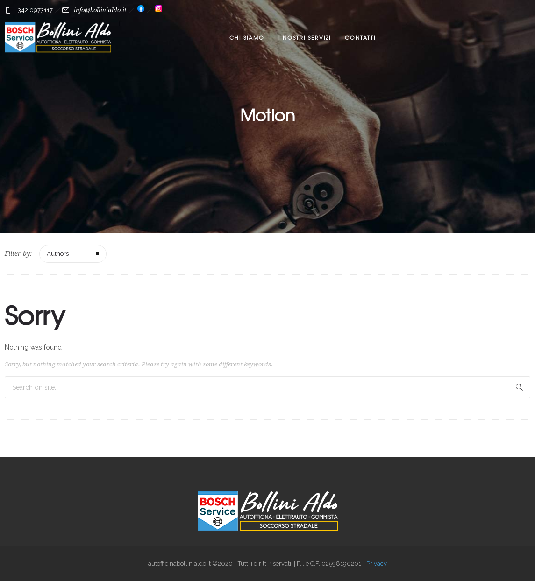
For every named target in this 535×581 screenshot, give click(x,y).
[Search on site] (267, 387)
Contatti (360, 37)
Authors (58, 253)
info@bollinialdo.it (100, 10)
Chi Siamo (246, 37)
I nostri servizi (304, 37)
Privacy (376, 563)
